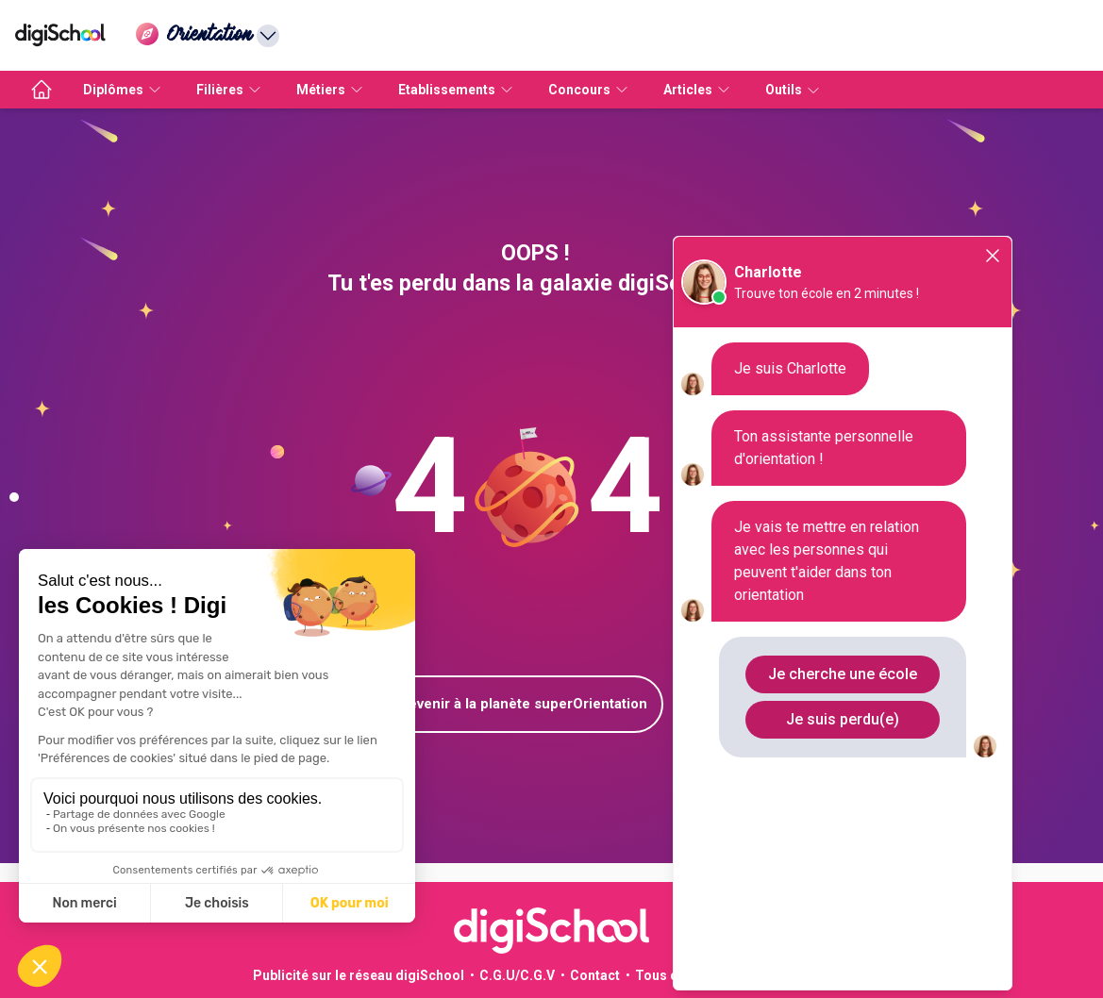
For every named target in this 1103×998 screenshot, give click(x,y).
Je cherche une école (842, 674)
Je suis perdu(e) (842, 719)
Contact (595, 975)
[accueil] (41, 89)
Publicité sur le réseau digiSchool (358, 975)
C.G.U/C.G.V (517, 975)
